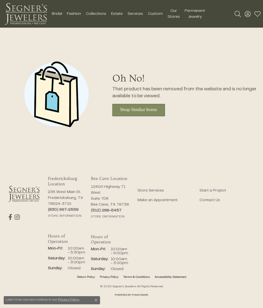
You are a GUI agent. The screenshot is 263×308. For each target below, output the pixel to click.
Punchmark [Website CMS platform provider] (140, 295)
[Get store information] (64, 216)
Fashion (74, 14)
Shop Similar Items (138, 110)
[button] (238, 14)
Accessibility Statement (170, 277)
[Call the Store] (63, 210)
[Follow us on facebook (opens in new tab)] (10, 217)
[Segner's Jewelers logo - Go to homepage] (25, 14)
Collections (96, 14)
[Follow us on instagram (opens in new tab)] (17, 217)
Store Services (151, 190)
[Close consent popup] (96, 300)
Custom (155, 14)
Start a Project (213, 190)
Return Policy (86, 277)
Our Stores (174, 14)
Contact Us (210, 200)
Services (135, 14)
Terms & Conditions (136, 277)
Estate (117, 14)
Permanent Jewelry (195, 14)
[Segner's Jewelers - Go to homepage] (24, 194)
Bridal (57, 14)
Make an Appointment (158, 200)
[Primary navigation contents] (128, 14)
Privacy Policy (109, 277)
